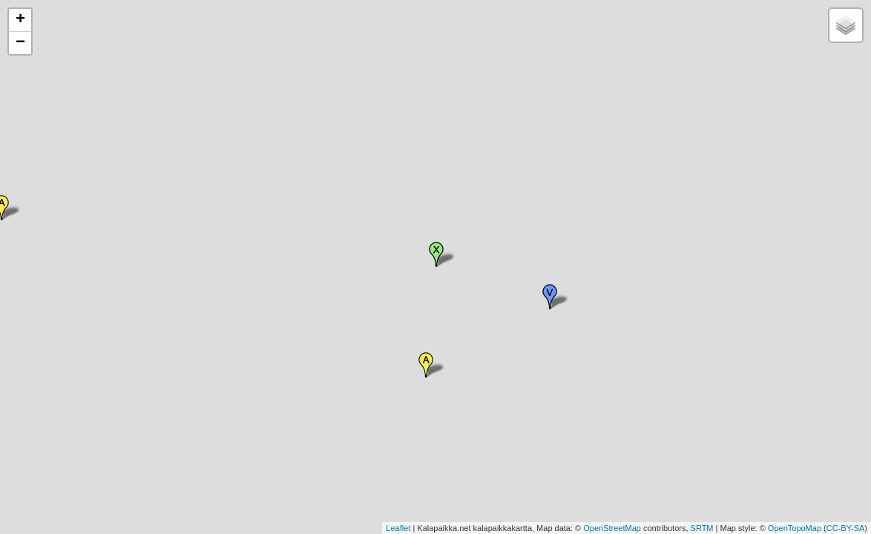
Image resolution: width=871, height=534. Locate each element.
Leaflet (398, 528)
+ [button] (20, 20)
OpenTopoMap (794, 528)
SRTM (702, 528)
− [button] (20, 43)
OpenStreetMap (612, 528)
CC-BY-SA (845, 528)
